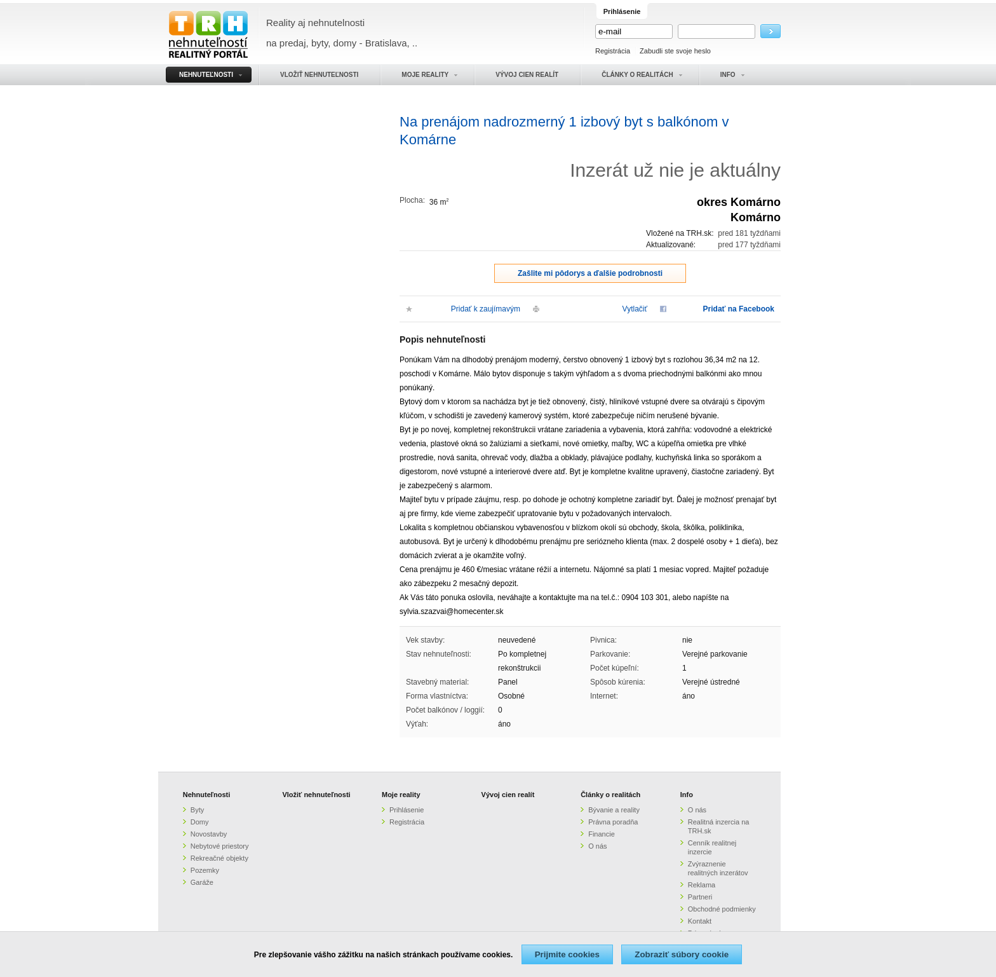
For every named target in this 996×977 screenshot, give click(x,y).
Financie (601, 834)
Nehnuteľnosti (207, 794)
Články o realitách (610, 794)
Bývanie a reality (614, 810)
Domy (200, 822)
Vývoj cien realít (508, 794)
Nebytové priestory (220, 846)
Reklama (701, 885)
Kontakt (699, 921)
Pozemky (205, 870)
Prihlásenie (406, 810)
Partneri (700, 897)
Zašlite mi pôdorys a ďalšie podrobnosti (590, 273)
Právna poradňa (613, 822)
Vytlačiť (634, 308)
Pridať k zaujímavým (485, 308)
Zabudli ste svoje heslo (675, 51)
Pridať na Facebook (738, 308)
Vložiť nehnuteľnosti (316, 794)
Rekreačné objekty (219, 858)
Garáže (202, 882)
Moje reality (401, 794)
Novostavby (209, 834)
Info (686, 794)
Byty (197, 810)
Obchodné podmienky (722, 909)
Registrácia (612, 51)
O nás (597, 846)
